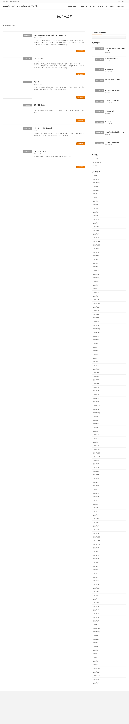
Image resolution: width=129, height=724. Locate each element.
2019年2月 (96, 325)
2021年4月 (96, 259)
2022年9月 (96, 216)
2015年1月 (96, 446)
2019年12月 (96, 303)
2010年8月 (96, 639)
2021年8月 (96, 249)
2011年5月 (96, 606)
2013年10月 (96, 500)
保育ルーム (19, 692)
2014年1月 (96, 489)
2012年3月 (96, 570)
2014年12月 (96, 449)
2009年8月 (96, 683)
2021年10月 (96, 245)
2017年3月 (96, 362)
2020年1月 (96, 300)
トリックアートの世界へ (112, 101)
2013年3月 (96, 526)
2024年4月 (96, 194)
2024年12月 (96, 183)
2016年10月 (96, 369)
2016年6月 (96, 384)
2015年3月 (96, 438)
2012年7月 (96, 555)
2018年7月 (96, 347)
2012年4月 (96, 566)
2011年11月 (96, 584)
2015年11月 (96, 409)
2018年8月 (96, 343)
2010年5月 (96, 650)
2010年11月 (96, 628)
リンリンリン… (40, 151)
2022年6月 (96, 223)
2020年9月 (96, 281)
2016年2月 (96, 398)
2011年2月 (96, 617)
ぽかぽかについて (9, 692)
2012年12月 (96, 537)
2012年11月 (96, 541)
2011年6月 (96, 603)
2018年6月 (96, 351)
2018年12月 (96, 329)
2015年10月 (96, 413)
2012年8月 (96, 552)
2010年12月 (96, 625)
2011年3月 (96, 614)
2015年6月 (96, 427)
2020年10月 (96, 278)
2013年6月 (96, 515)
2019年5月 (96, 318)
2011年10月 (96, 588)
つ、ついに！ (109, 121)
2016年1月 (96, 402)
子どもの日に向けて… (111, 111)
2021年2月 (96, 263)
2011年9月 (96, 592)
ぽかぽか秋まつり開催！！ (112, 90)
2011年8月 (96, 595)
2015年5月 (96, 431)
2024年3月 (96, 197)
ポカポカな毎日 (97, 162)
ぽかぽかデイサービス (30, 692)
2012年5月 (96, 562)
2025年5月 (96, 179)
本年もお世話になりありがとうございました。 (51, 35)
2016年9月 (96, 373)
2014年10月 (96, 457)
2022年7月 (96, 219)
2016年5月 (96, 387)
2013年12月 (96, 493)
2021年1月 (96, 267)
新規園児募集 (109, 69)
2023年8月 (96, 205)
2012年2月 (96, 573)
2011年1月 (96, 621)
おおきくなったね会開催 (112, 142)
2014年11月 (96, 453)
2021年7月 (96, 252)
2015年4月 (96, 435)
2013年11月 (96, 497)
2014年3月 (96, 482)
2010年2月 (96, 661)
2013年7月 (96, 511)
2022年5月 (96, 227)
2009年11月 (96, 672)
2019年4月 (96, 321)
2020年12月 (96, 270)
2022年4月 (96, 230)
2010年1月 (96, 665)
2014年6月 (96, 471)
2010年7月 (96, 643)
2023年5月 (96, 208)
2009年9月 (96, 679)
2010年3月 (96, 657)
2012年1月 (96, 577)
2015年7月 (96, 424)
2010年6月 (96, 646)
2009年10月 (96, 676)
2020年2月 (96, 296)
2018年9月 (96, 340)
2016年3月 (96, 394)
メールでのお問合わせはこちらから (11, 708)
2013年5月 (96, 519)
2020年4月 (96, 289)
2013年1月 (96, 533)
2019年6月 (96, 314)
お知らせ (95, 159)
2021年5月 (96, 256)
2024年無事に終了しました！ (113, 80)
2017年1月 (96, 365)
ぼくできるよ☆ (40, 105)
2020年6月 (96, 285)
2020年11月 (96, 274)
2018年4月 (96, 358)
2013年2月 (96, 530)
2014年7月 (96, 468)
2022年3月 (96, 234)
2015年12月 (96, 405)
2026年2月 (96, 176)
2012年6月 (96, 559)
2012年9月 (96, 548)
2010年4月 (96, 654)
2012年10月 (96, 544)
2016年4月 (96, 391)
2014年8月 (96, 464)
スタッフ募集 (43, 692)
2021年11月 (96, 241)
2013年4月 (96, 522)
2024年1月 (96, 201)
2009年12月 (96, 668)
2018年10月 (96, 336)
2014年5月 (96, 475)
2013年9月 (96, 504)
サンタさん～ (39, 58)
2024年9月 (96, 186)
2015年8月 (96, 420)
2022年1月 (96, 238)
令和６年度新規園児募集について (114, 132)
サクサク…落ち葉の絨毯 (43, 128)
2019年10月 (96, 307)
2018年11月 (96, 332)
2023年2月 (96, 212)
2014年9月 (96, 460)
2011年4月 (96, 610)
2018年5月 (96, 354)
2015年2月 (96, 442)
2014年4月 (96, 478)
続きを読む (80, 51)
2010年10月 (96, 632)
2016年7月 (96, 380)
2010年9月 (96, 635)
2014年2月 (96, 486)
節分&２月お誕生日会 (111, 59)
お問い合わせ (52, 692)
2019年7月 (96, 311)
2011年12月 (96, 581)
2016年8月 (96, 376)
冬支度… (37, 81)
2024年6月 (96, 190)
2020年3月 (96, 292)
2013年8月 (96, 508)
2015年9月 (96, 416)
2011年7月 (96, 599)
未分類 (95, 166)
